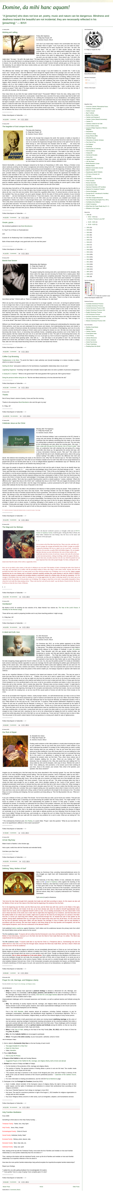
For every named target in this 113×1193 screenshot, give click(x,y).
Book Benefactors (26, 226)
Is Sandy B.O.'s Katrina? (9, 374)
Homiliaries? (7, 604)
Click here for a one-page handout (46, 994)
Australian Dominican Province (94, 303)
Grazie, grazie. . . (9, 222)
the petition (76, 649)
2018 (88, 244)
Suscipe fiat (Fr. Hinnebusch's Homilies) (97, 193)
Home (41, 1186)
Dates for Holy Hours (12, 1048)
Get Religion (89, 144)
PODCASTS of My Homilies (94, 178)
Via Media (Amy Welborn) (93, 202)
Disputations (89, 131)
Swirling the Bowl (7, 366)
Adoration (13, 1050)
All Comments (90, 83)
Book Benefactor (24, 402)
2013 (88, 257)
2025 (88, 227)
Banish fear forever (9, 261)
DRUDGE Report (91, 138)
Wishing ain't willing (9, 32)
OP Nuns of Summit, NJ (93, 174)
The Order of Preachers (92, 318)
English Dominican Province (94, 312)
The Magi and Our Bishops (12, 527)
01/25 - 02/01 (92, 222)
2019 (88, 242)
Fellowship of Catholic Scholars (95, 140)
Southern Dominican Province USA (96, 316)
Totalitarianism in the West (10, 360)
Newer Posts (6, 1186)
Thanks (5, 395)
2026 (88, 214)
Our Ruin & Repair (9, 732)
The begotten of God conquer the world (17, 126)
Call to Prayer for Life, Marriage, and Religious (23, 984)
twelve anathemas (17, 928)
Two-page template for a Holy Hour (16, 1046)
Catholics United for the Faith (94, 123)
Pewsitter (88, 176)
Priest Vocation (90, 180)
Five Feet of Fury (91, 142)
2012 (88, 259)
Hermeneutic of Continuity (93, 148)
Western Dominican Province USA (95, 320)
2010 (88, 264)
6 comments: (13, 520)
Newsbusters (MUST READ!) (94, 172)
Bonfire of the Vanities (92, 115)
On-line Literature (91, 340)
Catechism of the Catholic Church (65, 1074)
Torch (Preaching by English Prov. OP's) (97, 199)
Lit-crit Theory (90, 335)
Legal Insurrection (91, 159)
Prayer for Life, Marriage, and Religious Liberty (20, 980)
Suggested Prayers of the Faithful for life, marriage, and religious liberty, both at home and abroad (36, 1061)
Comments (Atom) (15, 1189)
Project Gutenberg (91, 344)
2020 (88, 239)
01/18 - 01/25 (92, 224)
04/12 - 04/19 (92, 217)
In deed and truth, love (11, 632)
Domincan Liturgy (91, 133)
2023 (88, 232)
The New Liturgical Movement (94, 197)
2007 (88, 271)
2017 (88, 247)
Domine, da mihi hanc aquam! (36, 7)
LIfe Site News (90, 161)
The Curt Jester (90, 195)
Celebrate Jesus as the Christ (13, 423)
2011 (88, 261)
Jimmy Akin (89, 157)
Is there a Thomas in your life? (96, 219)
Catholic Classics (91, 331)
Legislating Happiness (9, 370)
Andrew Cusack (90, 111)
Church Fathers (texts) (92, 125)
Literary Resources (91, 337)
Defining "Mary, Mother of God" (14, 868)
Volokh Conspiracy (91, 204)
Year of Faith (19, 1029)
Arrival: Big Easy (8, 840)
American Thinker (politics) (93, 108)
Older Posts (76, 1186)
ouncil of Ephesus (52, 882)
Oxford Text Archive (91, 342)
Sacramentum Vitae (91, 185)
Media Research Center (92, 163)
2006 (88, 274)
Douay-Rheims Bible (92, 136)
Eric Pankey (28, 821)
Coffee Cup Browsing (10, 356)
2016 (88, 249)
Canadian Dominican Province (94, 306)
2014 (88, 254)
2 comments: (13, 253)
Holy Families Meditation (11, 1112)
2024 (88, 230)
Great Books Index (91, 333)
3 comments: (13, 387)
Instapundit (89, 153)
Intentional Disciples (91, 155)
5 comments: (13, 217)
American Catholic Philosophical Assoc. (97, 106)
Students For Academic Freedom (95, 189)
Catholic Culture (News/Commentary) (96, 119)
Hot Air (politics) (90, 150)
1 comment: (13, 119)
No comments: (14, 416)
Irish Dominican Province (93, 314)
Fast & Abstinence (51, 1079)
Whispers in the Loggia (92, 208)
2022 (88, 235)
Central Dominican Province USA (95, 308)
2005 (88, 276)
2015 (88, 252)
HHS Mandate (18, 1011)
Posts (88, 80)
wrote (41, 897)
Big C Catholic (90, 113)
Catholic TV (89, 121)
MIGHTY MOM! (90, 170)
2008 (88, 269)
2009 (88, 266)
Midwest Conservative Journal (94, 168)
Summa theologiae (91, 191)
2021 (88, 237)
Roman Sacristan (91, 182)
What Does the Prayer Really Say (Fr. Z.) (97, 206)
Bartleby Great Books (92, 327)
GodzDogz (89, 146)
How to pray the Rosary (13, 1055)
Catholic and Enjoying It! (93, 117)
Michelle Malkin (90, 165)
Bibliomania (89, 329)
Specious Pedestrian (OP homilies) (96, 187)
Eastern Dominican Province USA (95, 310)
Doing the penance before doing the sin (14, 377)
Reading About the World (93, 346)
